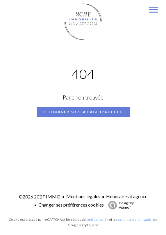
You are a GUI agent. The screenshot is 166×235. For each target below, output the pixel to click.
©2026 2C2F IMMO (39, 196)
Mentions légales (83, 196)
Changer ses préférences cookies (71, 204)
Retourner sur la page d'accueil (83, 112)
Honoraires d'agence (126, 196)
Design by (119, 205)
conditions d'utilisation (135, 219)
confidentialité (97, 219)
